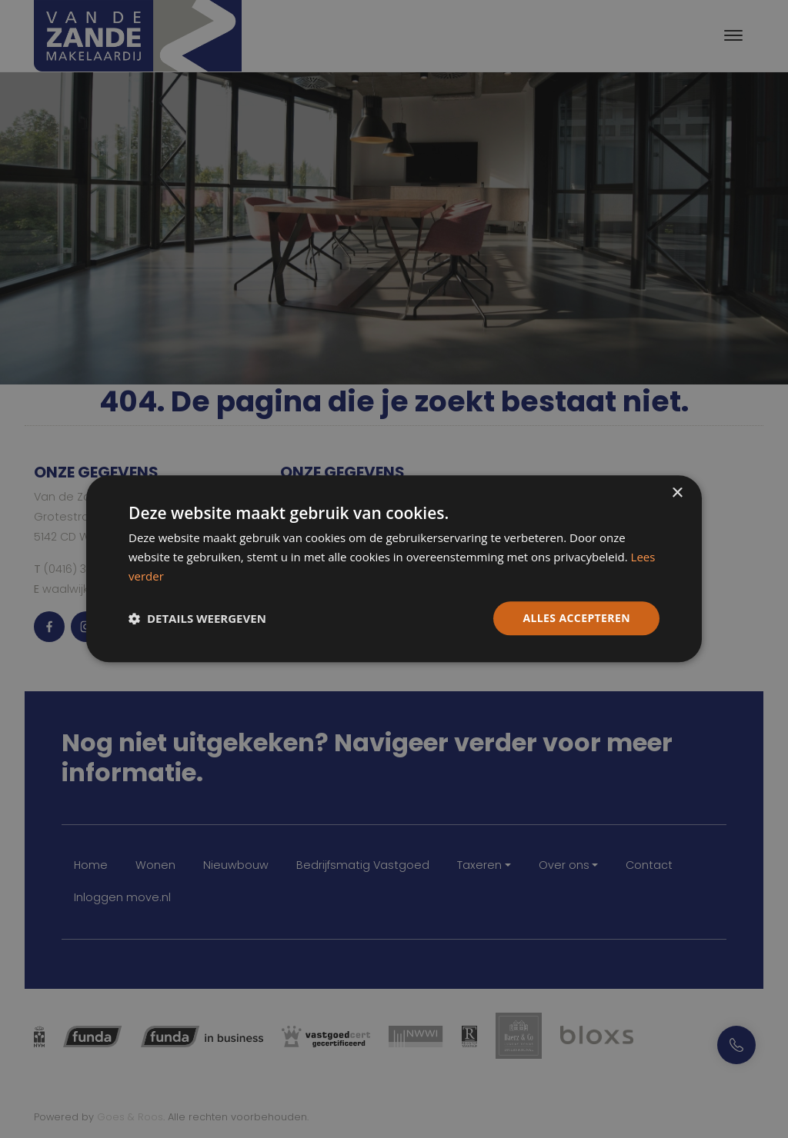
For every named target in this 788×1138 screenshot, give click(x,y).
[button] (197, 618)
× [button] (677, 493)
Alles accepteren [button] (576, 618)
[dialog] (394, 568)
